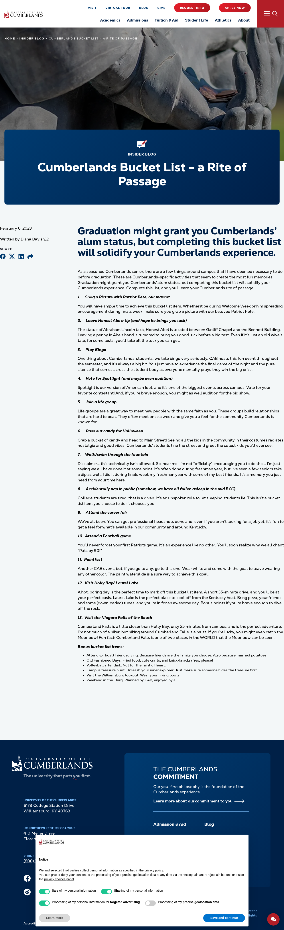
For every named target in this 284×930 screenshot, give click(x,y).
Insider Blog (31, 38)
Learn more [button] (54, 918)
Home (9, 38)
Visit (92, 7)
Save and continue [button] (224, 918)
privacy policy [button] (153, 870)
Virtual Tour (117, 7)
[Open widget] (273, 919)
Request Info (192, 8)
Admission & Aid (169, 824)
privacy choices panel (59, 879)
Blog (143, 7)
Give (161, 7)
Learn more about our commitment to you (193, 801)
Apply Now (235, 8)
